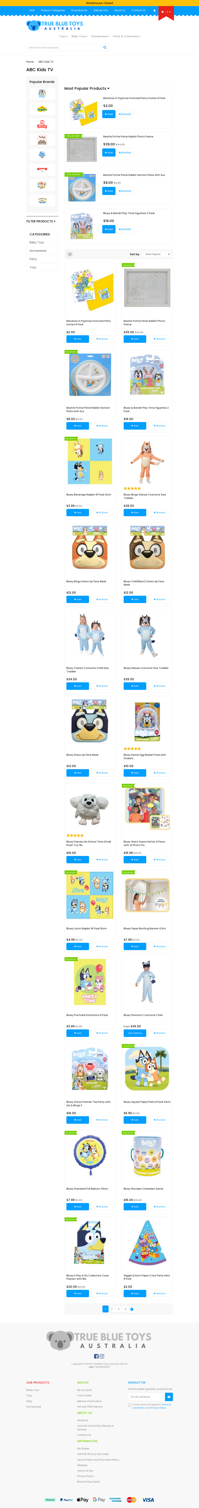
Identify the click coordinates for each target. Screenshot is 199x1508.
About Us (119, 10)
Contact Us (138, 10)
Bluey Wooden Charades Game (143, 1188)
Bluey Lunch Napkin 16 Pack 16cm (86, 928)
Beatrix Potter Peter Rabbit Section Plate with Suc (134, 175)
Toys (63, 36)
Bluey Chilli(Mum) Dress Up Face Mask (144, 583)
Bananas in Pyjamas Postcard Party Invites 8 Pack (134, 98)
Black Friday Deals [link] (88, 1481)
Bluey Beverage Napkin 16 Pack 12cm (88, 494)
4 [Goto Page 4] (125, 1309)
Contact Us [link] (84, 1435)
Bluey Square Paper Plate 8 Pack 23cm (147, 1102)
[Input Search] (63, 47)
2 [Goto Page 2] (112, 1309)
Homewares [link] (38, 251)
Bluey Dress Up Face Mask (82, 755)
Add (109, 114)
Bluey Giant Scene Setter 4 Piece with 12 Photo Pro (144, 843)
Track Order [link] (84, 1395)
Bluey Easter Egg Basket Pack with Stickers (145, 756)
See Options (135, 1033)
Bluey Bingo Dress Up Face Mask (86, 581)
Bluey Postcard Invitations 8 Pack (87, 1015)
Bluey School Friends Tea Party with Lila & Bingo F (88, 1103)
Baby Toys (79, 36)
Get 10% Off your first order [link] (93, 1454)
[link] (96, 1356)
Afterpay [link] (82, 1465)
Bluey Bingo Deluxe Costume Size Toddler (145, 496)
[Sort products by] (156, 254)
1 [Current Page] (105, 1309)
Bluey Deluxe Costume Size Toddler (146, 668)
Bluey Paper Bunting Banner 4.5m (145, 928)
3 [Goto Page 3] (118, 1309)
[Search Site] (105, 47)
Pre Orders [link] (83, 1448)
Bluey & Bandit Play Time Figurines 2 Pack (129, 213)
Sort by (134, 254)
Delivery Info (100, 10)
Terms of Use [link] (85, 1470)
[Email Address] (146, 1397)
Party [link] (33, 259)
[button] (125, 114)
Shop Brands (79, 10)
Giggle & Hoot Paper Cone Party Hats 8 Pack (147, 1277)
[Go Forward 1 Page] (132, 1309)
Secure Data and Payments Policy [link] (98, 1459)
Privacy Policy (158, 1407)
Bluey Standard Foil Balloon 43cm (87, 1188)
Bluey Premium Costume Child (143, 1015)
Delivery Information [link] (89, 1401)
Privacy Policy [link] (85, 1476)
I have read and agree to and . (149, 1406)
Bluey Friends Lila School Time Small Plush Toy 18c (88, 843)
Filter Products (41, 221)
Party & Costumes (126, 36)
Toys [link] (33, 267)
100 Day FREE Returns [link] (90, 1406)
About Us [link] (82, 1420)
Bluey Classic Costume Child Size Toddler (87, 669)
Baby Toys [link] (37, 242)
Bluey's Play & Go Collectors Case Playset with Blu (87, 1277)
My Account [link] (84, 1390)
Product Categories (53, 10)
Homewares (100, 36)
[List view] (69, 254)
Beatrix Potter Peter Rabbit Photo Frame (128, 136)
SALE (32, 10)
